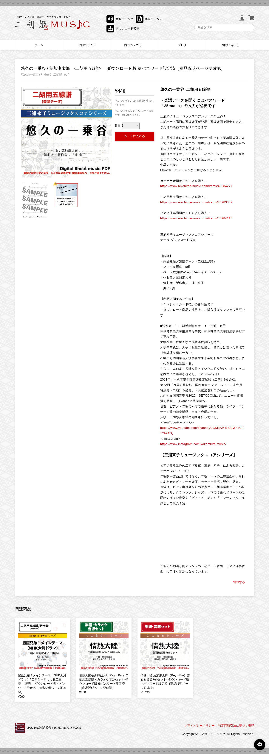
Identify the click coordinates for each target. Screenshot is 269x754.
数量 (118, 125)
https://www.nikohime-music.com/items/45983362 (196, 202)
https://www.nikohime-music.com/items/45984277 (196, 186)
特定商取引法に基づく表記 (236, 725)
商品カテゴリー (134, 45)
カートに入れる (134, 136)
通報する (239, 582)
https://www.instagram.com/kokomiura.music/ (193, 444)
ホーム (38, 45)
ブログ (182, 45)
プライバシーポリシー (199, 725)
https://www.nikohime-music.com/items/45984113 (196, 218)
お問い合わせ (230, 45)
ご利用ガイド (87, 45)
